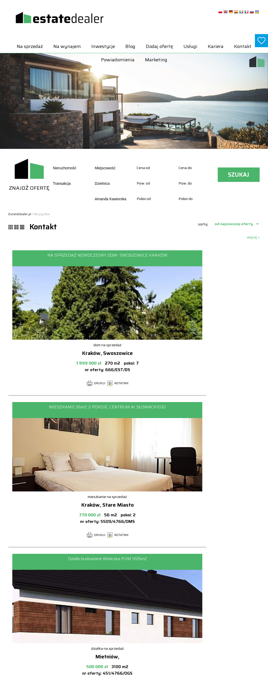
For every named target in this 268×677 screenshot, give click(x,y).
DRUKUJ (60, 383)
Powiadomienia (118, 59)
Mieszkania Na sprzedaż (177, 627)
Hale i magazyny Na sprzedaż (180, 605)
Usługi (190, 46)
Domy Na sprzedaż (172, 593)
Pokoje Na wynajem (223, 622)
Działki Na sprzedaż (173, 599)
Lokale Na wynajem (223, 605)
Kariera (216, 46)
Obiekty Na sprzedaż (174, 633)
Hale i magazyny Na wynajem (231, 599)
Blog (130, 46)
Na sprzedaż (30, 46)
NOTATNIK (81, 383)
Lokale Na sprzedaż (173, 622)
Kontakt (243, 46)
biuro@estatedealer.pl (24, 614)
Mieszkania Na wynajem (227, 610)
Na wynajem (67, 46)
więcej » (253, 237)
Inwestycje (103, 46)
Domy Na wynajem (223, 593)
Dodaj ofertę (159, 46)
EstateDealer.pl (19, 214)
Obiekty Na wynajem (224, 616)
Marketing (156, 59)
